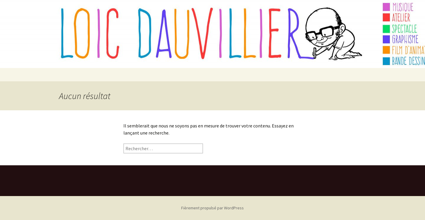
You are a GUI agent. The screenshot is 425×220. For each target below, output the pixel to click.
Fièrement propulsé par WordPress (212, 208)
